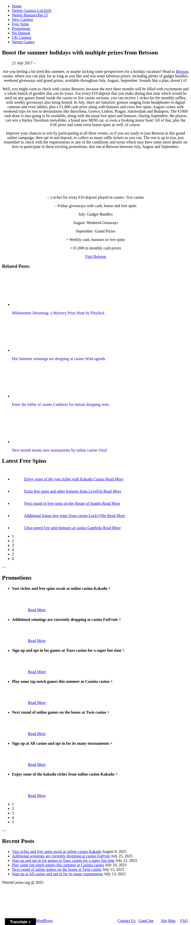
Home (17, 6)
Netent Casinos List (31, 10)
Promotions (21, 28)
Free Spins (20, 24)
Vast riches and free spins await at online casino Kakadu (56, 851)
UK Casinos (21, 37)
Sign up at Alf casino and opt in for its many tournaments (57, 874)
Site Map (168, 921)
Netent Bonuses (30, 15)
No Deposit (21, 33)
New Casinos (22, 19)
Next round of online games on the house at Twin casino (56, 869)
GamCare (146, 921)
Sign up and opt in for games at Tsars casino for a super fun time (63, 860)
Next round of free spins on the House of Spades (63, 503)
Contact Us (127, 921)
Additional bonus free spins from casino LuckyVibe (65, 515)
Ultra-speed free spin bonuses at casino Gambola (63, 528)
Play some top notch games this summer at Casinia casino (58, 865)
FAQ (184, 921)
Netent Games (23, 42)
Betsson (182, 71)
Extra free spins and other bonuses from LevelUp (63, 491)
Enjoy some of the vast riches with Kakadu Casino (65, 479)
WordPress (44, 921)
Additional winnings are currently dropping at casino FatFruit (61, 856)
